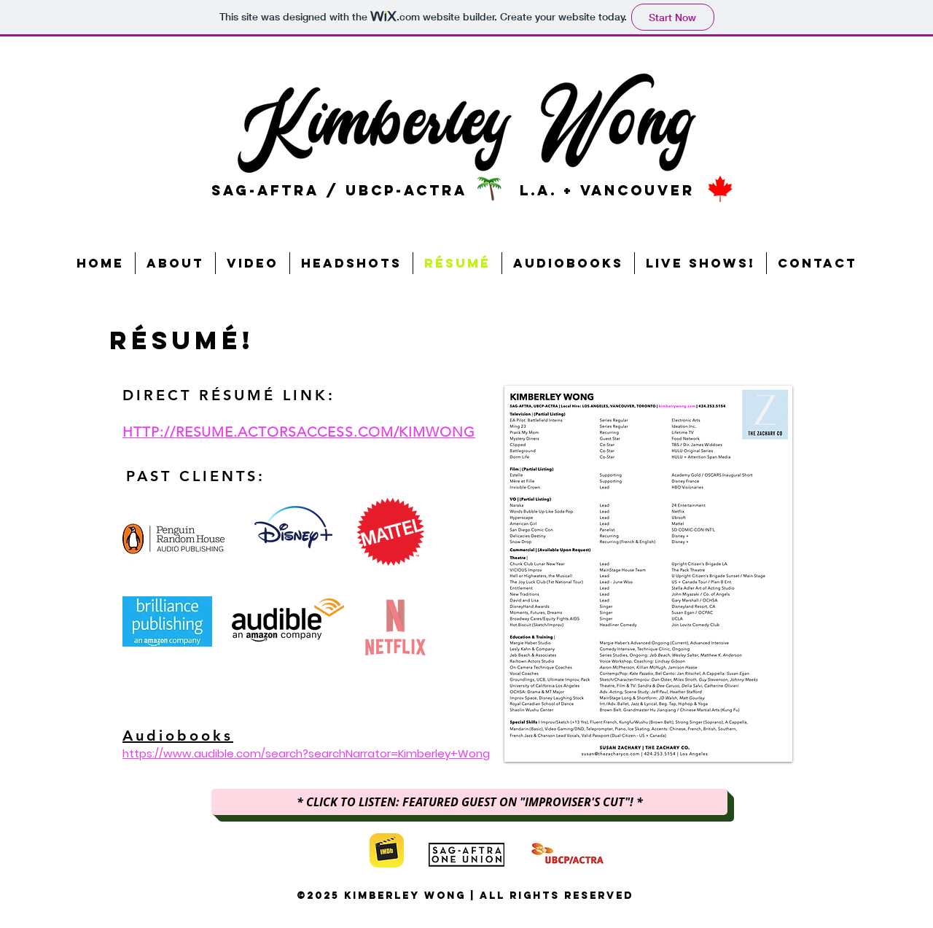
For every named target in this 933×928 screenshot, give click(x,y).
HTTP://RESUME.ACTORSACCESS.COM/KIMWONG (298, 432)
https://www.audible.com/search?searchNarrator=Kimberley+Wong (306, 753)
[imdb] (387, 850)
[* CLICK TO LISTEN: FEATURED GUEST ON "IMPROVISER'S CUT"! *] (469, 802)
